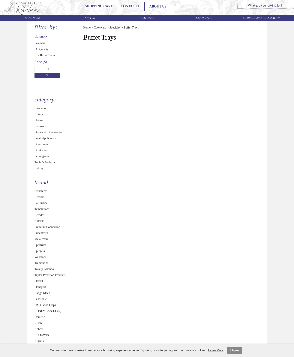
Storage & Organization (262, 17)
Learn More (216, 350)
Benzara (39, 197)
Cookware (204, 17)
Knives (90, 17)
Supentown (41, 233)
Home (87, 27)
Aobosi (38, 329)
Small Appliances (45, 138)
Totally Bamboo (44, 269)
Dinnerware (41, 144)
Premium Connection (47, 227)
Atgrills (39, 341)
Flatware (147, 17)
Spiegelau (40, 251)
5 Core (38, 323)
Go (47, 75)
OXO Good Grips (45, 305)
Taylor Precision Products (49, 275)
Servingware (42, 156)
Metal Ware (41, 239)
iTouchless (40, 191)
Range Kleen (42, 293)
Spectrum (40, 245)
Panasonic (40, 299)
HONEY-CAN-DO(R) (47, 311)
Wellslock (40, 257)
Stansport (40, 287)
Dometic (39, 317)
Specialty (43, 49)
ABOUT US (157, 6)
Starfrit (38, 281)
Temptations (41, 209)
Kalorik (39, 221)
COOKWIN (41, 335)
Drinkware (40, 150)
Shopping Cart (99, 6)
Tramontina (41, 263)
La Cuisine (41, 203)
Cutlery (39, 168)
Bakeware (32, 17)
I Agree (234, 350)
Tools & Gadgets (44, 162)
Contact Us (131, 6)
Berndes (39, 215)
